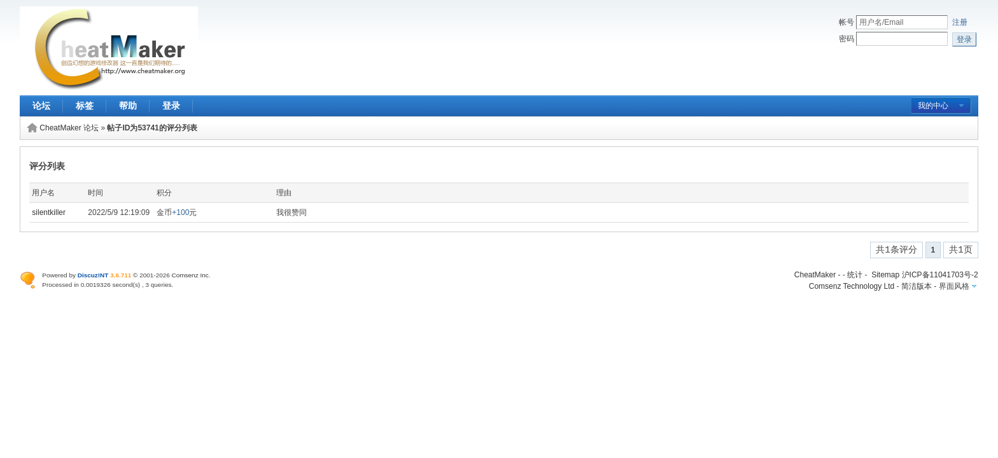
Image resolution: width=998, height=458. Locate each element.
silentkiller (49, 212)
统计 (854, 274)
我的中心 (933, 105)
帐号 (846, 22)
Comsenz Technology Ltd (852, 286)
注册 (959, 22)
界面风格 (954, 286)
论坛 (41, 106)
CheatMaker (815, 274)
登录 (171, 106)
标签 (85, 106)
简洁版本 (916, 286)
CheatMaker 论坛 (69, 127)
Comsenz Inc (190, 275)
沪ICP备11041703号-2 (940, 274)
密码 (846, 38)
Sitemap (885, 274)
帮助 (128, 106)
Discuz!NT (93, 275)
